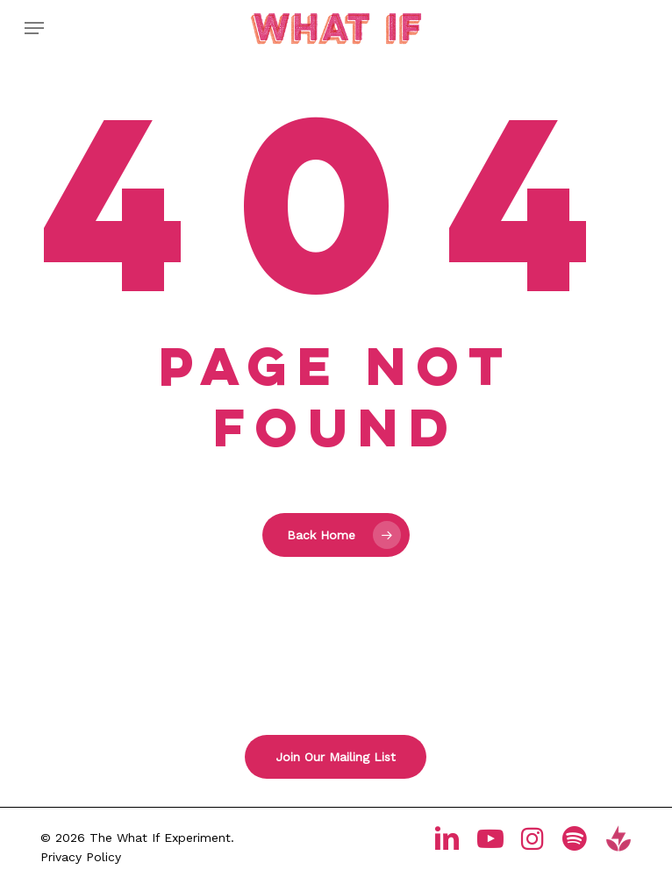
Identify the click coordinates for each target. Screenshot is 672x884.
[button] (34, 28)
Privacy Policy (80, 857)
